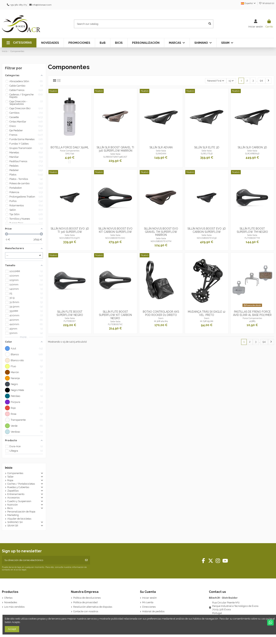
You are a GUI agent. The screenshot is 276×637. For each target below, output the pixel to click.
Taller (10, 476)
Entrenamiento (15, 494)
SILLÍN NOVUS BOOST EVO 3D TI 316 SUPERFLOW (70, 230)
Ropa (10, 480)
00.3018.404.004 (161, 321)
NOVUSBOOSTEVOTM (161, 241)
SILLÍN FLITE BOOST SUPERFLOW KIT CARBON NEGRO (115, 315)
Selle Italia (115, 154)
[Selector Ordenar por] (215, 80)
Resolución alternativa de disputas (92, 606)
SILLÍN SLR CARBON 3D (252, 147)
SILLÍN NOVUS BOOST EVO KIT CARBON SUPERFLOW (115, 230)
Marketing (13, 515)
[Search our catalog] (210, 23)
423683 (252, 321)
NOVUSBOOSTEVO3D (207, 238)
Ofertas (8, 597)
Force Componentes (69, 151)
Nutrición (12, 504)
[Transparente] (69, 162)
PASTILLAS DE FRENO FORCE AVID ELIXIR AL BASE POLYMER (252, 313)
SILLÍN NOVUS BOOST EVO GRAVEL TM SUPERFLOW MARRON (161, 232)
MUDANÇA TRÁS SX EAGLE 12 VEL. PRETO (206, 313)
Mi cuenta (147, 602)
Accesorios (13, 497)
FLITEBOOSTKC (115, 324)
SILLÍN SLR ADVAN (161, 147)
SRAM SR (12, 525)
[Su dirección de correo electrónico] (42, 560)
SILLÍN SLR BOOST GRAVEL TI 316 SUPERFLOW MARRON (115, 149)
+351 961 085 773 (18, 4)
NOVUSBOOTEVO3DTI (69, 238)
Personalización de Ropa (21, 511)
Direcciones (149, 606)
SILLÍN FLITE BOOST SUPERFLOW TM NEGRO (252, 230)
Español (248, 3)
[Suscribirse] (86, 560)
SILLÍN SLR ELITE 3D (206, 147)
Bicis (10, 508)
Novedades (10, 602)
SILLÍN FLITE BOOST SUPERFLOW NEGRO (70, 313)
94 (261, 80)
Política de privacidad (85, 602)
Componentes (15, 473)
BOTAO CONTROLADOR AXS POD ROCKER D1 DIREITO (161, 313)
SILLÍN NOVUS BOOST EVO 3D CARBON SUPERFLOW (206, 230)
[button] (19, 42)
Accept (12, 629)
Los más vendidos (14, 606)
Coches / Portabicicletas (21, 483)
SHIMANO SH (15, 522)
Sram (160, 318)
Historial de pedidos (153, 611)
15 (231, 80)
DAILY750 (69, 153)
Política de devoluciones (87, 597)
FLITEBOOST (70, 321)
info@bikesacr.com (42, 4)
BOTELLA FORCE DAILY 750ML (70, 147)
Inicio (8, 467)
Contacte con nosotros (85, 611)
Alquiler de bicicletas (19, 518)
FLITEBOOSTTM (252, 238)
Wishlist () (266, 3)
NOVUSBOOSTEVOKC (115, 238)
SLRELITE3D (207, 153)
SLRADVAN (161, 153)
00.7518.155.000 (206, 321)
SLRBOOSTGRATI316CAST (115, 157)
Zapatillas (13, 490)
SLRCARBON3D (252, 153)
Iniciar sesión (149, 597)
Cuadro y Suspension (19, 501)
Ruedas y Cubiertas (18, 487)
